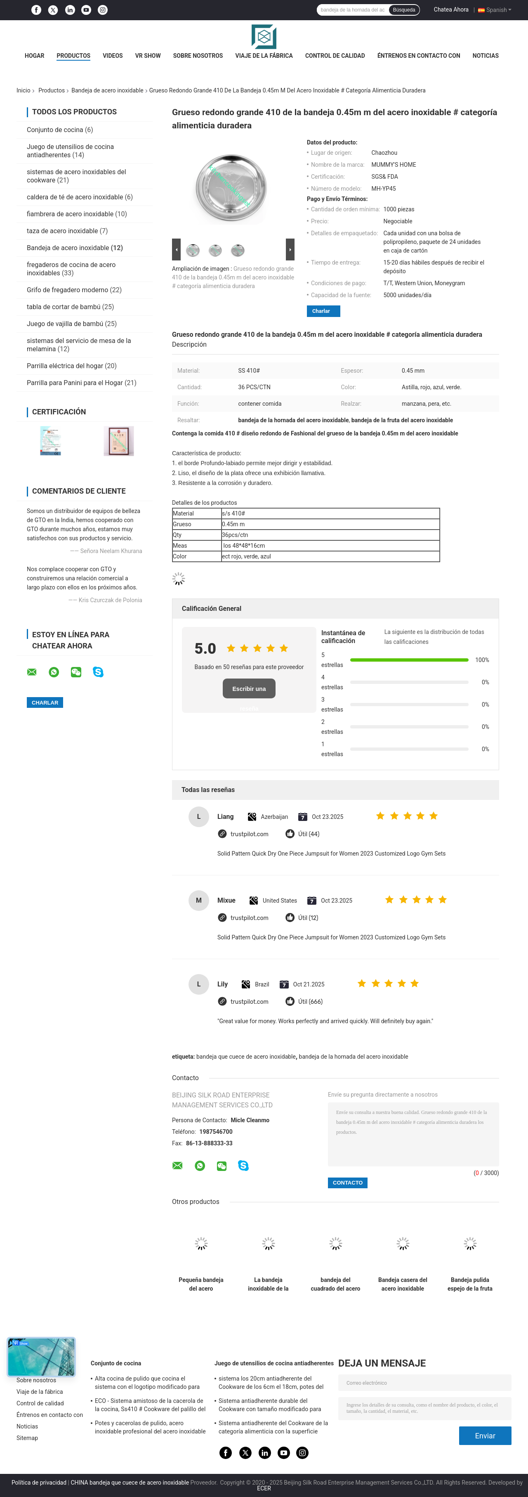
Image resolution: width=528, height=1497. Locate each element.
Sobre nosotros (198, 55)
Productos (73, 55)
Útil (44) (308, 834)
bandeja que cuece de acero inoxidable (246, 1056)
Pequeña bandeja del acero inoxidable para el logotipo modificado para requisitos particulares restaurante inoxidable (201, 1284)
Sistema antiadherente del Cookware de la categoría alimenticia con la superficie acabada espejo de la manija (273, 1428)
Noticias (486, 55)
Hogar (34, 55)
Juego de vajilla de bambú (65, 324)
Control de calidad (335, 55)
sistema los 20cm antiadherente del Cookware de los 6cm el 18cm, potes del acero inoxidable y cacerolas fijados (271, 1384)
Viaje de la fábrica (263, 55)
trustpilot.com (250, 834)
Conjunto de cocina (55, 130)
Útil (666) (310, 1001)
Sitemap (27, 1438)
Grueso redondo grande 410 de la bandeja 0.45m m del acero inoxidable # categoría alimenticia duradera (233, 277)
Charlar (321, 311)
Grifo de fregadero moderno (67, 290)
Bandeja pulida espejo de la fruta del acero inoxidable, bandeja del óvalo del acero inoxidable (470, 1284)
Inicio (23, 90)
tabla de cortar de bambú (64, 307)
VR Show (148, 55)
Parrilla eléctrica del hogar (65, 366)
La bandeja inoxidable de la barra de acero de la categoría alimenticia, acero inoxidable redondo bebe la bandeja (268, 1284)
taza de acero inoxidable (62, 231)
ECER (264, 1488)
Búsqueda (404, 10)
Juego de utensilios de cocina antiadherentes (70, 151)
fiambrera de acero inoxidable (70, 214)
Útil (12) (308, 918)
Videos (113, 55)
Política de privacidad (39, 1482)
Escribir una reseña (249, 692)
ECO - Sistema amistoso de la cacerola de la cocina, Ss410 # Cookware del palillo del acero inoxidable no (150, 1406)
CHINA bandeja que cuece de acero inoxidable (130, 1482)
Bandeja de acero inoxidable (107, 90)
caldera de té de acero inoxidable (75, 197)
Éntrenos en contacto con (418, 55)
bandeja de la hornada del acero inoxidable (353, 1056)
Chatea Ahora (451, 9)
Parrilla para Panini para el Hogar (75, 383)
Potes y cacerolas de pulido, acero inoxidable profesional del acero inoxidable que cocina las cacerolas (150, 1428)
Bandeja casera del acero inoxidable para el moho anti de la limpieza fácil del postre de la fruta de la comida (402, 1284)
